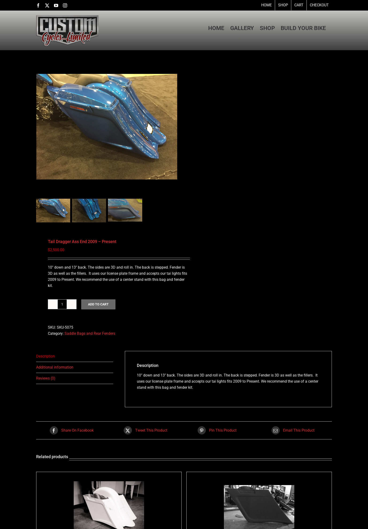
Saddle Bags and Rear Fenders (90, 333)
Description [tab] (45, 356)
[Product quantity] (62, 304)
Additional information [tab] (54, 367)
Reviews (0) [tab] (45, 378)
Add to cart (98, 304)
